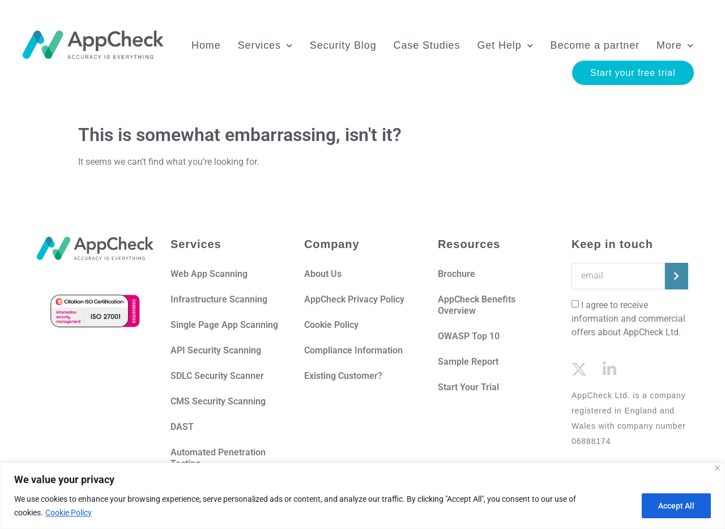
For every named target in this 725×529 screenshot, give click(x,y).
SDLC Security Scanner (217, 375)
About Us (324, 273)
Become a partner (593, 47)
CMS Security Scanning (218, 401)
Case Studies (426, 47)
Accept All (676, 505)
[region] (362, 496)
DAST (182, 426)
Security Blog (342, 47)
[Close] (717, 468)
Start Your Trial (468, 387)
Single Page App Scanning (224, 324)
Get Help (504, 48)
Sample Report (468, 361)
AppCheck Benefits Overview (476, 305)
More (674, 48)
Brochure (456, 273)
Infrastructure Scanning (218, 299)
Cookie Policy (68, 512)
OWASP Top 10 (469, 336)
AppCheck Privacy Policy (354, 299)
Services (264, 48)
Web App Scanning (209, 273)
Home (205, 47)
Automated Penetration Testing (218, 458)
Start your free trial (632, 75)
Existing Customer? (343, 375)
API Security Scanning (215, 350)
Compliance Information (353, 350)
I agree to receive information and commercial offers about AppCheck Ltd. (628, 319)
